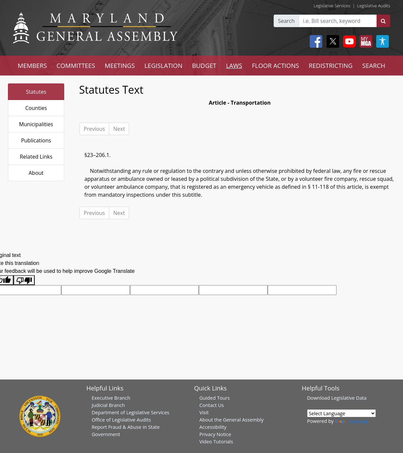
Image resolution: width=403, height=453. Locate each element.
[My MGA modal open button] (364, 41)
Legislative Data (349, 397)
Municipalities (36, 124)
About (35, 172)
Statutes (36, 91)
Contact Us (211, 405)
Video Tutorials (216, 441)
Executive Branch (111, 397)
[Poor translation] (24, 280)
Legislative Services (332, 6)
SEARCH (373, 65)
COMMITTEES (76, 65)
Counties (36, 108)
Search (286, 21)
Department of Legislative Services (130, 412)
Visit (203, 412)
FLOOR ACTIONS (275, 65)
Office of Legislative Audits (121, 419)
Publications (36, 140)
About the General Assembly (231, 419)
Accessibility (212, 427)
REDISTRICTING (331, 65)
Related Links (36, 156)
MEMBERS (32, 65)
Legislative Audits (373, 6)
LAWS (234, 65)
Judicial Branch (108, 405)
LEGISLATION (164, 65)
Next (119, 128)
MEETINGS (120, 65)
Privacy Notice (215, 434)
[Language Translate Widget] (341, 413)
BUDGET (204, 65)
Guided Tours (214, 397)
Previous (94, 128)
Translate (351, 421)
